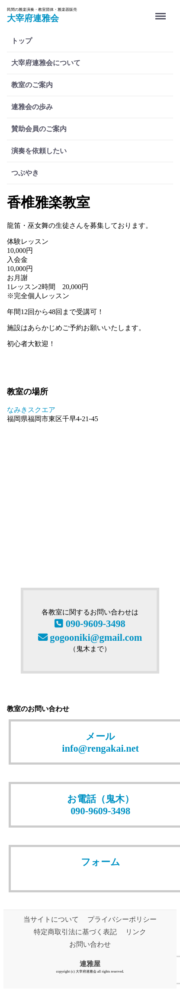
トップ (21, 40)
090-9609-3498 (90, 624)
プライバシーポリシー (122, 919)
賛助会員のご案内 (39, 128)
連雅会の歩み (32, 106)
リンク (135, 931)
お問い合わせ (90, 944)
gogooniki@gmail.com (90, 637)
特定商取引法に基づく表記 (75, 931)
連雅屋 (90, 963)
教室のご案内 (32, 84)
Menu (162, 12)
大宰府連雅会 (33, 18)
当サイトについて (51, 919)
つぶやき (25, 172)
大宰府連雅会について (45, 62)
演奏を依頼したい (39, 150)
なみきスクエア (31, 409)
